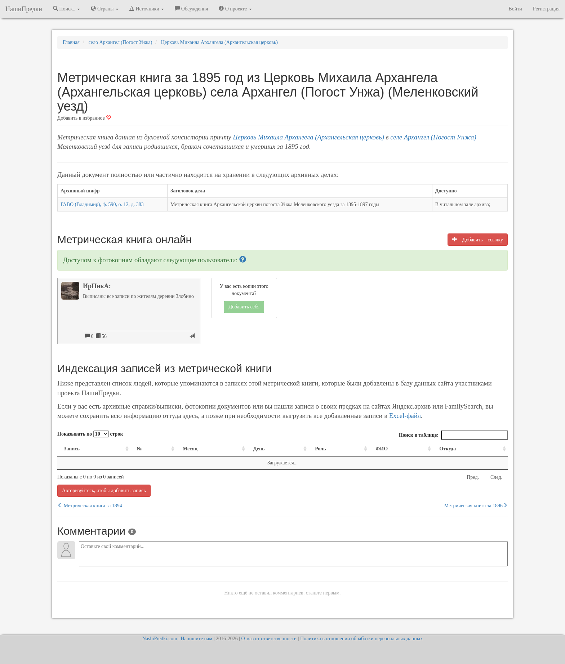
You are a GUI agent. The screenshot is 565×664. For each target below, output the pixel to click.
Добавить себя (243, 306)
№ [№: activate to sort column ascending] (139, 448)
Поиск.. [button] (66, 9)
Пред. (473, 477)
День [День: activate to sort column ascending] (259, 448)
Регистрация (546, 9)
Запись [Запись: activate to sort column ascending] (72, 448)
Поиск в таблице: (453, 435)
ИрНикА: (97, 286)
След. (496, 477)
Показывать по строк (90, 434)
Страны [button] (105, 9)
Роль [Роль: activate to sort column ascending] (320, 448)
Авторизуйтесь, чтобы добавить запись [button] (104, 490)
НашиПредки (23, 9)
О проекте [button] (235, 9)
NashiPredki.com (159, 638)
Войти (515, 9)
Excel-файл (405, 415)
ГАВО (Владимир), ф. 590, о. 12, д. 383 (102, 204)
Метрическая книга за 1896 (476, 505)
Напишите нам (196, 638)
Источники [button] (146, 9)
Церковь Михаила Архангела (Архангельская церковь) (308, 137)
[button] (242, 260)
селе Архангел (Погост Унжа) (433, 137)
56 (101, 336)
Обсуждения (191, 9)
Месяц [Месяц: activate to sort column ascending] (190, 448)
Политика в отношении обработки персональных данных (361, 638)
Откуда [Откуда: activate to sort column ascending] (447, 448)
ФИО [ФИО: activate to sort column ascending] (381, 448)
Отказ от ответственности (269, 638)
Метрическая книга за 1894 (89, 505)
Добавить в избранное (84, 118)
